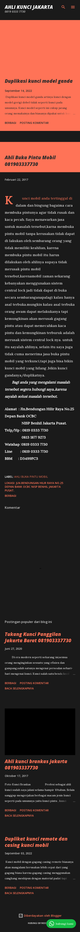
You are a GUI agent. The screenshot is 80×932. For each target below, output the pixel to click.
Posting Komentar (34, 123)
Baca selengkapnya (19, 688)
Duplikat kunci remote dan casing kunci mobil (36, 841)
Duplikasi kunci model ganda (39, 81)
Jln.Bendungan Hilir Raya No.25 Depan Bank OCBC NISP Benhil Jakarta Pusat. (34, 486)
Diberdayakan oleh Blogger (40, 915)
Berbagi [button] (10, 123)
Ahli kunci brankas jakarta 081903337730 (36, 764)
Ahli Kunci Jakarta (29, 7)
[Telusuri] (63, 7)
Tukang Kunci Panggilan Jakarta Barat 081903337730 (38, 637)
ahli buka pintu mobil (31, 476)
